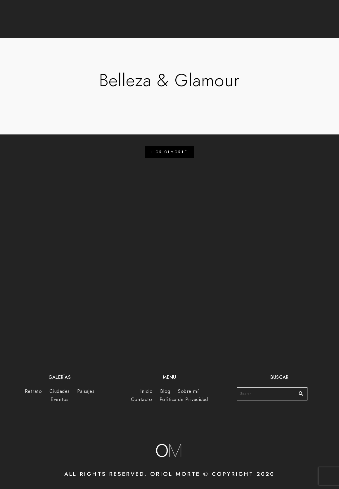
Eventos (60, 399)
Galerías (178, 23)
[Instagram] (264, 12)
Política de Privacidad (184, 399)
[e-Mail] (274, 12)
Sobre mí (219, 23)
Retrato (33, 391)
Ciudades (59, 391)
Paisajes (85, 391)
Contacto (262, 23)
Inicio (146, 391)
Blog (144, 23)
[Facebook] (254, 12)
